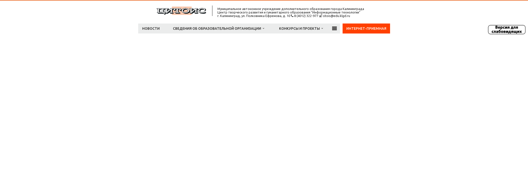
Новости (151, 28)
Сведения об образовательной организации (218, 28)
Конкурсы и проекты (301, 28)
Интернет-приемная (366, 28)
